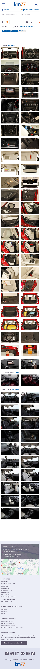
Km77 (20, 4)
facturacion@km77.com (8, 597)
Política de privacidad (8, 625)
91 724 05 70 (17, 554)
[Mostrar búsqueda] (36, 4)
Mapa (14, 551)
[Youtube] (23, 653)
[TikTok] (33, 653)
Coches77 (4, 609)
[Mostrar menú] (3, 4)
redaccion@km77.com (8, 584)
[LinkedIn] (17, 653)
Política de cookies (7, 621)
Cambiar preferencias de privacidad (12, 627)
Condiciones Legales (7, 623)
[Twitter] (12, 653)
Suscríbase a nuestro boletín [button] (14, 643)
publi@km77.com (6, 590)
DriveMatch (4, 611)
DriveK (3, 613)
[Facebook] (7, 653)
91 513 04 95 (14, 556)
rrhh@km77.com (6, 601)
